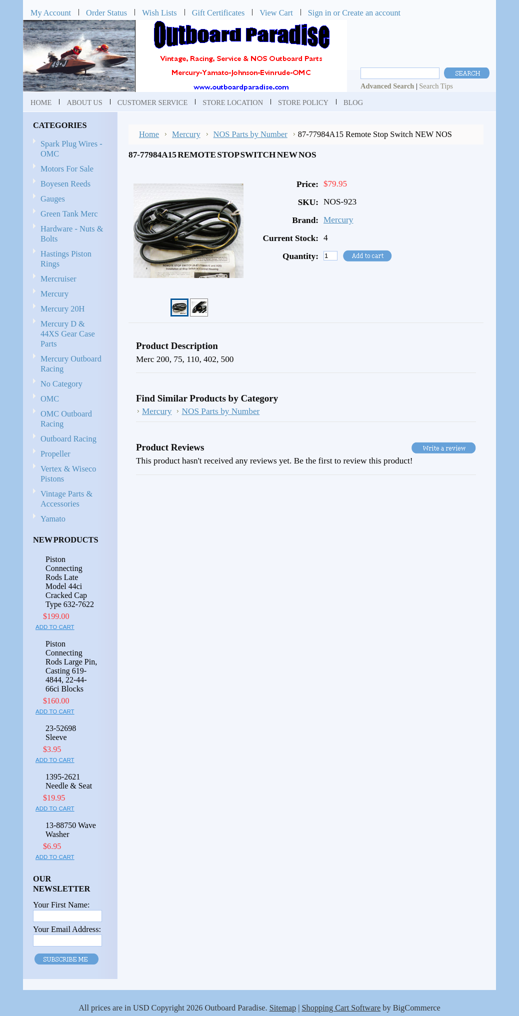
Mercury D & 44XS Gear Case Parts (67, 333)
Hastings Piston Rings (66, 258)
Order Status (106, 13)
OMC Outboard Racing (66, 418)
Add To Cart (55, 627)
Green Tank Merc (69, 213)
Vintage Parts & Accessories (66, 498)
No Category (61, 383)
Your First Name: (61, 905)
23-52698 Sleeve (61, 733)
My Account (50, 13)
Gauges (52, 199)
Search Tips (436, 86)
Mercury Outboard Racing (71, 364)
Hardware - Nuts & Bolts (71, 234)
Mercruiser (68, 279)
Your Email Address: (67, 929)
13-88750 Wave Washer (71, 829)
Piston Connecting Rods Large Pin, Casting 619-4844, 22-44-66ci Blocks (71, 666)
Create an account (371, 13)
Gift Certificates (218, 13)
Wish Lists (159, 13)
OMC (68, 399)
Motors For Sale (67, 169)
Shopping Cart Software (341, 1007)
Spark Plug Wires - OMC (71, 148)
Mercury (68, 294)
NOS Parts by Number (251, 134)
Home (149, 134)
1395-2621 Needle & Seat (69, 781)
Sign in (320, 13)
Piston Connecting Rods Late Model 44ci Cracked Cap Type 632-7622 (70, 581)
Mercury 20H (62, 309)
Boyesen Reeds (65, 183)
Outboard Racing (68, 439)
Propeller (68, 454)
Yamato (53, 519)
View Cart (276, 13)
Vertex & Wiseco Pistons (68, 474)
